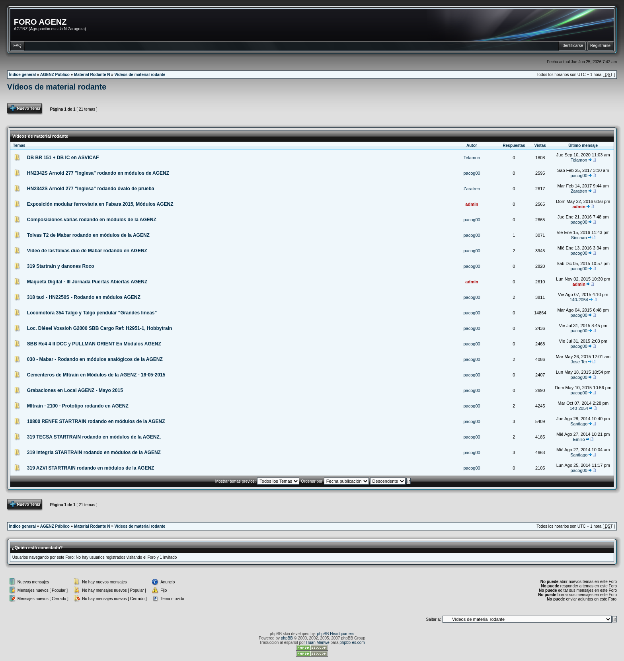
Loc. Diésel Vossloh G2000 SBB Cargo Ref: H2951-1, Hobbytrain (99, 328)
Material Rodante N (92, 74)
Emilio (579, 439)
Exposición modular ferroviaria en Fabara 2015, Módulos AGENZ (100, 204)
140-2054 (578, 299)
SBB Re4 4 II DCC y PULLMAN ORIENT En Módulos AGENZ (94, 344)
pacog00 (471, 173)
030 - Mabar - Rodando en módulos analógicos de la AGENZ (95, 359)
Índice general (22, 74)
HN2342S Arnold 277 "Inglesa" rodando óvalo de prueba (90, 188)
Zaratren (472, 188)
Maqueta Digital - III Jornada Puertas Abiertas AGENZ (87, 282)
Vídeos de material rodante (140, 74)
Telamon (472, 157)
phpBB (287, 638)
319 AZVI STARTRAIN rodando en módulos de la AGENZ (90, 468)
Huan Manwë (318, 642)
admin (471, 204)
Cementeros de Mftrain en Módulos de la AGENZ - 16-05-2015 (96, 375)
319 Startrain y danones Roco (60, 266)
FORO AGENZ (40, 22)
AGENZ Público (55, 74)
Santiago (578, 423)
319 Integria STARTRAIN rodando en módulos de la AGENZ (94, 452)
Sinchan (579, 237)
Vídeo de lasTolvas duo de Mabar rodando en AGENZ (87, 250)
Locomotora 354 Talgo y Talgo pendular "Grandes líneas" (92, 313)
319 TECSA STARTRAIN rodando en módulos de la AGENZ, (94, 437)
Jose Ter (579, 361)
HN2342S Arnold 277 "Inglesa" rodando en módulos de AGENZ (98, 173)
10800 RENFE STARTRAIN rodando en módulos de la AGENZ (96, 421)
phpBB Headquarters (335, 634)
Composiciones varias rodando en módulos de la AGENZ (91, 219)
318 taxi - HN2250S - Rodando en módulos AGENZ (83, 297)
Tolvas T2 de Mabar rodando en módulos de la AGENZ (88, 235)
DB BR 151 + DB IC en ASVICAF (63, 157)
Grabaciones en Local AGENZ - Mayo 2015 (75, 390)
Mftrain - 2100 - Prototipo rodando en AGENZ (78, 406)
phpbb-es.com (352, 642)
